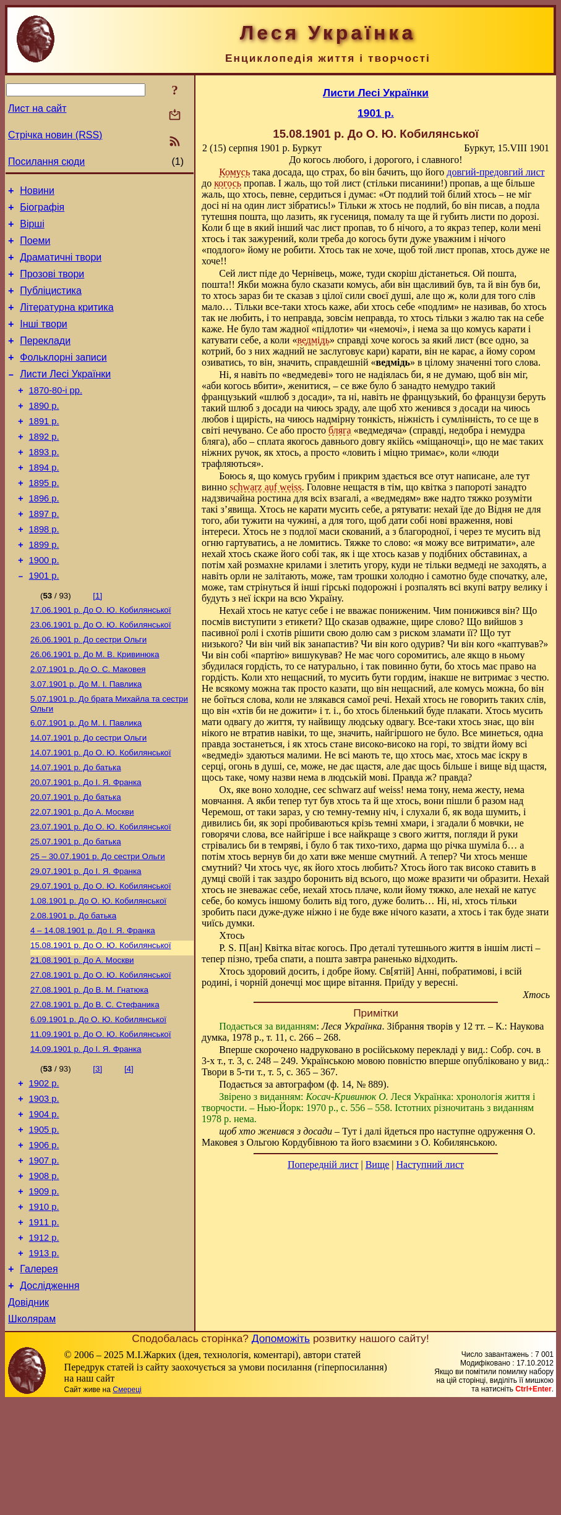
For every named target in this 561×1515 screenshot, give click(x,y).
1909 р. (44, 1290)
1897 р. (44, 553)
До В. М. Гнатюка (89, 1068)
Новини (37, 192)
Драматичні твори (60, 266)
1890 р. (44, 432)
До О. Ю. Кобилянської (100, 657)
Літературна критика (66, 322)
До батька (75, 827)
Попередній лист (323, 1164)
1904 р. (44, 1203)
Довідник (28, 1413)
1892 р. (44, 466)
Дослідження (49, 1395)
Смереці (127, 1502)
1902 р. (44, 1168)
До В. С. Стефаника (95, 1084)
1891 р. (44, 449)
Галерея (39, 1376)
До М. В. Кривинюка (94, 705)
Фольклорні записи (63, 377)
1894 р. (44, 501)
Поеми (35, 248)
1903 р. (44, 1186)
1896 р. (44, 535)
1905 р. (44, 1220)
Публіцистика (51, 303)
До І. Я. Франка (86, 843)
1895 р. (44, 518)
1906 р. (44, 1238)
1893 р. (44, 484)
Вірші (32, 229)
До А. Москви (82, 875)
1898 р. (44, 570)
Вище (378, 1164)
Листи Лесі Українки (65, 396)
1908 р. (44, 1272)
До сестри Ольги (88, 689)
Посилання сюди (46, 161)
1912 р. (44, 1341)
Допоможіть (281, 1451)
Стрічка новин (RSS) (55, 135)
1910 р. (44, 1307)
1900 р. (44, 605)
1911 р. (44, 1324)
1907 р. (44, 1255)
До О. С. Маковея (88, 721)
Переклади (45, 359)
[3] (97, 1152)
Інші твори (43, 340)
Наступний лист (430, 1164)
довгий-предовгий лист (495, 172)
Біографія (42, 211)
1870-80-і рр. (55, 414)
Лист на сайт (37, 108)
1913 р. (44, 1359)
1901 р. (44, 622)
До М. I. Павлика (86, 737)
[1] (97, 642)
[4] (129, 1152)
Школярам (32, 1432)
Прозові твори (52, 285)
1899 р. (44, 587)
